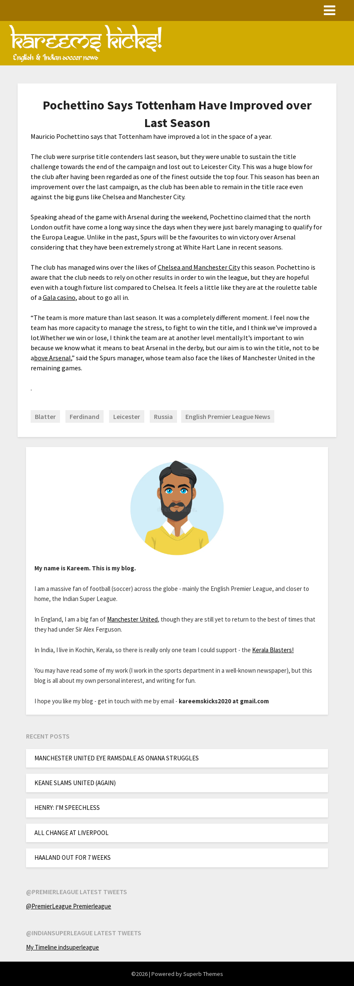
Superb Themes (203, 974)
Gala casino (59, 297)
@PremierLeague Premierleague (68, 906)
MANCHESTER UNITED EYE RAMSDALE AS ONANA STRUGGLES (116, 758)
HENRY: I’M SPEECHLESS (67, 808)
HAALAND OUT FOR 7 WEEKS (72, 857)
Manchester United (132, 619)
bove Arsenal (52, 358)
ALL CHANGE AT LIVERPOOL (71, 833)
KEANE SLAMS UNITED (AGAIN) (75, 783)
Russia (163, 416)
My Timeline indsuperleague (62, 947)
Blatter (45, 416)
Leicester (126, 416)
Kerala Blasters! (273, 650)
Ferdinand (84, 416)
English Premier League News (227, 416)
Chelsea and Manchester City (199, 267)
